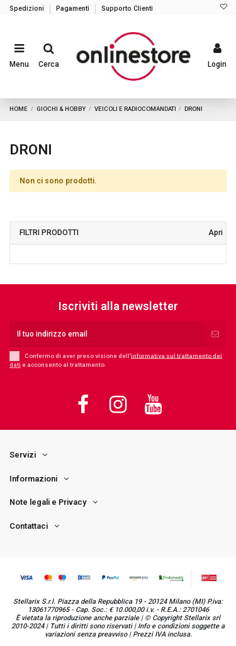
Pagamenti (73, 8)
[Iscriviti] (215, 334)
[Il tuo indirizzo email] (106, 334)
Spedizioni (27, 8)
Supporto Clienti (127, 8)
